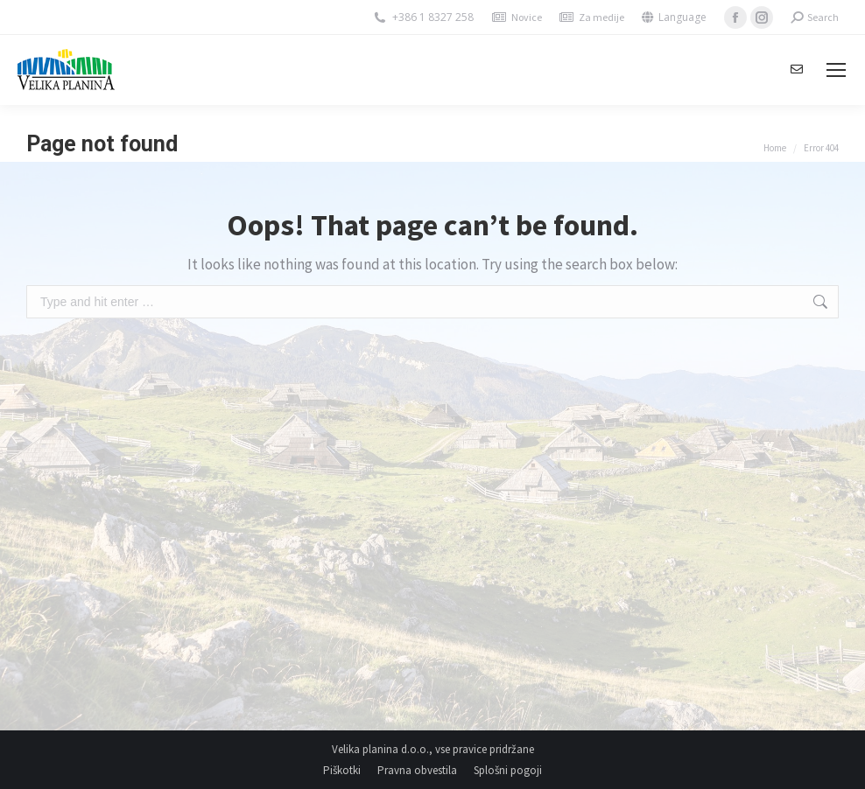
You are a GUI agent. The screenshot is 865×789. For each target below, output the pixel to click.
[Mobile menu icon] (836, 70)
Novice (526, 17)
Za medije (601, 17)
